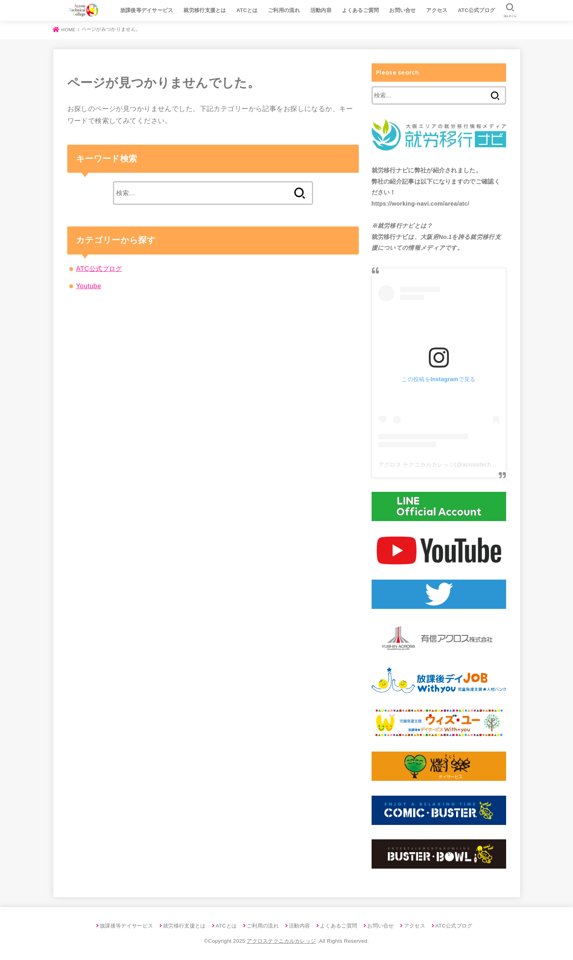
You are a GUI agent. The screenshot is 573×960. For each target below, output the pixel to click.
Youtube (88, 285)
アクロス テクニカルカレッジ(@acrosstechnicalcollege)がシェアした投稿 (474, 464)
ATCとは (246, 10)
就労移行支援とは (204, 10)
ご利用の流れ (284, 10)
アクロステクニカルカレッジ (281, 941)
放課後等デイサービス (146, 10)
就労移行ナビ (390, 170)
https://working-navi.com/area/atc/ (421, 203)
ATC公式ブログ (476, 10)
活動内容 (321, 10)
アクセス (436, 10)
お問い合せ (402, 10)
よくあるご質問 (360, 10)
